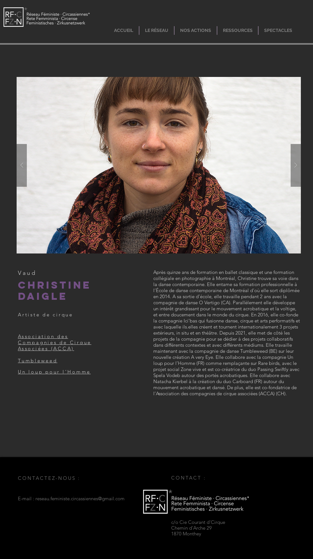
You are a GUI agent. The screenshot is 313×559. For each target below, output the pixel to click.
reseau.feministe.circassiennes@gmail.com (80, 498)
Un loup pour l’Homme (54, 372)
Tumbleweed (37, 361)
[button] (156, 30)
